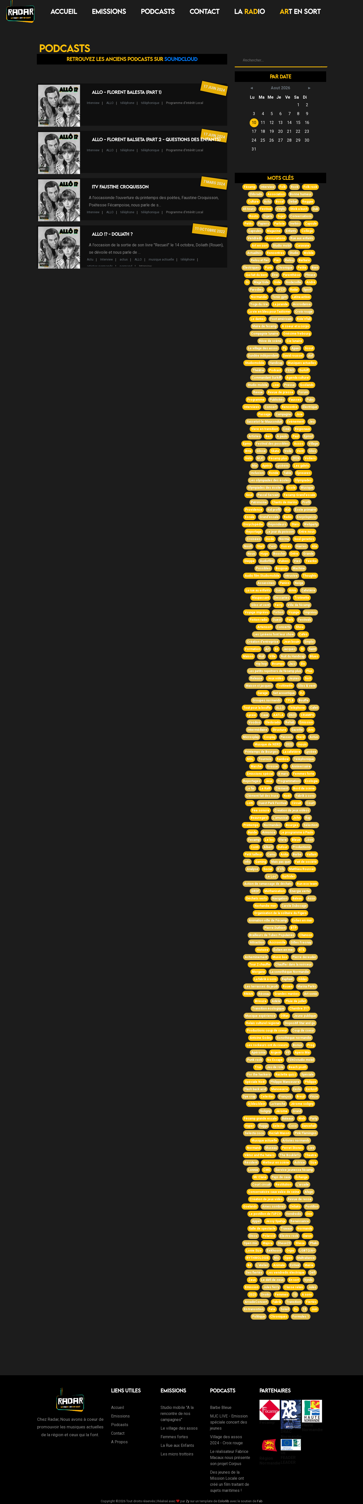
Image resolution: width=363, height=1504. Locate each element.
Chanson (305, 935)
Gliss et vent (260, 605)
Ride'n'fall (303, 319)
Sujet (281, 216)
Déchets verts (256, 898)
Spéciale (307, 1074)
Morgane (258, 972)
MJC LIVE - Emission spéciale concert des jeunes (229, 1422)
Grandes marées (286, 994)
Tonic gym (279, 297)
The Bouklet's (290, 1155)
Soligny (265, 1111)
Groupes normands (266, 700)
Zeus (252, 1280)
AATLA (278, 715)
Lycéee (310, 752)
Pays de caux (281, 1177)
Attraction (257, 942)
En (276, 649)
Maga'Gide (261, 282)
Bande (252, 832)
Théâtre (258, 370)
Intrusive (291, 575)
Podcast (275, 370)
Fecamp (254, 840)
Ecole (291, 487)
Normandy (304, 1228)
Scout (309, 348)
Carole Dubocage (294, 906)
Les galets (301, 465)
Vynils (308, 1280)
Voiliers (310, 458)
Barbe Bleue (220, 1407)
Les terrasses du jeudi (261, 986)
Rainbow (283, 759)
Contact (204, 11)
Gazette (297, 730)
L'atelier (262, 1265)
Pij (284, 348)
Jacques (289, 649)
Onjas (290, 1250)
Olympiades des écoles (265, 487)
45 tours (249, 209)
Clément (281, 788)
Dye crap (249, 1096)
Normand (253, 1148)
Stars (295, 524)
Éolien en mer (283, 950)
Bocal (280, 201)
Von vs (286, 546)
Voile (288, 451)
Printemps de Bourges (261, 752)
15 (304, 1309)
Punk (268, 267)
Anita (284, 854)
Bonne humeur (301, 194)
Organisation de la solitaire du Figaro (280, 913)
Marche (256, 766)
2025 (252, 1294)
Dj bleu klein (256, 1104)
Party (313, 1118)
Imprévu (310, 612)
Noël (287, 796)
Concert (271, 407)
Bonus (297, 1045)
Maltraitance (306, 1258)
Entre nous (307, 531)
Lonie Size (254, 1250)
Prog (310, 1045)
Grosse (272, 766)
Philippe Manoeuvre (285, 1082)
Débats (295, 1206)
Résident (250, 1162)
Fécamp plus (278, 458)
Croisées (254, 539)
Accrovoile (277, 942)
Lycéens (282, 465)
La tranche (278, 1104)
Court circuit (261, 1184)
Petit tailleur (253, 854)
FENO (290, 370)
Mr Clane (260, 1177)
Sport (307, 289)
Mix (254, 465)
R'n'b (280, 869)
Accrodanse (302, 304)
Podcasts (158, 11)
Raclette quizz (285, 1074)
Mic (276, 1258)
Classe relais (293, 1287)
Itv (270, 289)
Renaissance (299, 1221)
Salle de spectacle (262, 1228)
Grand (297, 1111)
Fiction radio (259, 619)
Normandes (272, 825)
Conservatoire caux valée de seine (273, 1192)
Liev (311, 1148)
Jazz (292, 663)
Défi (312, 1272)
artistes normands (100, 266)
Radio (288, 517)
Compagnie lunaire (264, 333)
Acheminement (256, 957)
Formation (252, 649)
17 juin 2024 (214, 88)
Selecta (278, 1126)
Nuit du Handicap (293, 656)
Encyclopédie (253, 524)
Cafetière (308, 590)
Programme (256, 399)
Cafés (303, 634)
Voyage (293, 612)
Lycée (251, 715)
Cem (272, 546)
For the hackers (258, 1074)
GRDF (255, 891)
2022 (289, 744)
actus (124, 259)
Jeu (312, 421)
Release (256, 678)
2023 (292, 715)
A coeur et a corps (295, 326)
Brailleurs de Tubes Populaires (271, 935)
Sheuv (300, 1243)
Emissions (109, 11)
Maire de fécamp (264, 326)
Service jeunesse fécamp (294, 1170)
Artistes (254, 436)
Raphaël (287, 979)
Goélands (307, 385)
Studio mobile (257, 385)
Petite (302, 267)
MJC (260, 458)
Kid (287, 509)
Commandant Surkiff (266, 377)
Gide (277, 282)
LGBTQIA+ (307, 1250)
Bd (249, 1265)
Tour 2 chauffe (259, 964)
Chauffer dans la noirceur (293, 964)
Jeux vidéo (275, 678)
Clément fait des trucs (262, 796)
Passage (264, 414)
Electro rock (289, 1236)
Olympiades (303, 480)
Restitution (283, 1184)
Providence (253, 509)
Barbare (304, 260)
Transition (293, 1302)
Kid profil (273, 509)
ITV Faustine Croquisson (120, 186)
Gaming (260, 862)
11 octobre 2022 (210, 230)
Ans (311, 730)
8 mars (283, 774)
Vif (288, 1052)
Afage (308, 1192)
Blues (314, 656)
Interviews (252, 407)
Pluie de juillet (296, 1001)
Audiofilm (267, 561)
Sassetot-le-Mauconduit (264, 421)
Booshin (279, 553)
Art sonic (310, 994)
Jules (312, 1287)
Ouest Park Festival (272, 803)
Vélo (248, 458)
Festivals (304, 619)
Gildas (302, 979)
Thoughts (310, 575)
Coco (293, 1126)
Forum (303, 392)
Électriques (251, 267)
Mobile (309, 253)
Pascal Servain (268, 495)
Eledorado (272, 722)
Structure (279, 730)
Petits (248, 223)
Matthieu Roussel (302, 869)
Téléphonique (304, 759)
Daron (307, 1236)
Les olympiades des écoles (269, 480)
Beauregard (259, 818)
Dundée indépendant (263, 355)
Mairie (309, 1265)
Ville (272, 656)
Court (310, 803)
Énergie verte (300, 891)
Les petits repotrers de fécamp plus (274, 671)
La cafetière (291, 752)
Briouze (261, 1001)
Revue (258, 392)
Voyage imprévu (256, 612)
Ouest (277, 619)
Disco (253, 1236)
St (302, 649)
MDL (250, 759)
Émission (306, 722)
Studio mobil (282, 245)
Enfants (291, 231)
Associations (275, 238)
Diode (270, 539)
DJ (302, 693)
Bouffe (303, 700)
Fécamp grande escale (260, 1118)
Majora (267, 1243)
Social (267, 869)
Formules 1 (300, 1316)
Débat (293, 201)
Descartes (281, 597)
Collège (307, 231)
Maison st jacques (259, 685)
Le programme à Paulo (296, 832)
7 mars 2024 (214, 182)
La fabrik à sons (265, 979)
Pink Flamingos (306, 1133)
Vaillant (311, 854)
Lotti (250, 803)
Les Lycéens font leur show (273, 634)
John (296, 818)
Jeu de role (275, 1067)
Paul (296, 436)
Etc (303, 663)
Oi (247, 282)
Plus (309, 671)
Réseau (263, 994)
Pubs (310, 399)
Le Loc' (271, 876)
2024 (295, 458)
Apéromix (258, 1052)
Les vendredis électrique (285, 1272)
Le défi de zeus (272, 1280)
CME (266, 1170)
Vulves (284, 561)
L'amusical (280, 818)
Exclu (297, 1089)
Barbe (297, 854)
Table (287, 473)
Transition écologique (268, 1008)
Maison (248, 656)
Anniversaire (301, 766)
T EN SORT (300, 11)
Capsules (255, 231)
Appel (256, 1221)
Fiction (278, 612)
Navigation (279, 898)
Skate (275, 451)
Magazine (274, 231)
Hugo (264, 553)
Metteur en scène (276, 1162)
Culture (253, 201)
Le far (250, 788)
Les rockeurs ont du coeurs (267, 1045)
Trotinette (301, 597)
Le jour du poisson (280, 531)
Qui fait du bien (256, 275)
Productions (301, 847)
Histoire (262, 950)
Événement (295, 421)
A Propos (119, 1441)
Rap (307, 818)
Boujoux (282, 568)
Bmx (248, 451)
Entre (294, 553)
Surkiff (304, 370)
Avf (310, 355)
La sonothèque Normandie (289, 972)
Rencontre (289, 407)
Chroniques (278, 1316)
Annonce (268, 832)
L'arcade (302, 1184)
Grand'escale (269, 517)
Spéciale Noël (255, 1082)
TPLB (290, 700)
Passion (286, 737)
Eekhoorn (274, 1250)
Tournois (265, 759)
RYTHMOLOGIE (257, 1258)
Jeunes (294, 678)
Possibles (263, 568)
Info (247, 862)
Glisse (261, 451)
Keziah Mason (279, 1133)
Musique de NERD (267, 744)
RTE (302, 950)
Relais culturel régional (262, 1023)
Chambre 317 (299, 1008)
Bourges (292, 825)
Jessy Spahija (275, 1221)
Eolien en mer (302, 920)
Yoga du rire (259, 304)
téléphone (127, 103)
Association (276, 194)
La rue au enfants (258, 590)
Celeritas (267, 1096)
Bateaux (287, 1118)
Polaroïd (269, 1236)
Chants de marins (284, 502)
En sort (294, 1280)
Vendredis (293, 1214)
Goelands (250, 1206)
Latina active (301, 297)
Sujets (267, 216)
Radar (294, 289)
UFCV (281, 289)
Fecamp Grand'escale (299, 495)
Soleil (284, 1309)
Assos (298, 443)
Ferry (278, 605)
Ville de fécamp (299, 605)
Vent (300, 451)
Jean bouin (291, 641)
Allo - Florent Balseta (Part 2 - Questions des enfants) (156, 139)
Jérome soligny (302, 1104)
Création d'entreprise (262, 641)
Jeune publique (305, 1016)
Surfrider (288, 876)
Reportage (254, 531)
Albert (268, 847)
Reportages (251, 781)
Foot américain (281, 319)
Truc (258, 1067)
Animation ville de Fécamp (268, 920)
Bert (268, 436)
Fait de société (306, 862)
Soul (249, 495)
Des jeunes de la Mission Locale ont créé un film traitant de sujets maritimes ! (229, 1481)
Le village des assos (263, 348)
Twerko (311, 561)
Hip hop (261, 663)
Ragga (263, 1126)
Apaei (295, 348)
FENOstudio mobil (301, 1060)
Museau (271, 1148)
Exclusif (311, 1089)
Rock (294, 187)
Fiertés (311, 1302)
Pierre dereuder (304, 957)
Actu (90, 259)
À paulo (282, 436)
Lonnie (253, 1170)
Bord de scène (304, 788)
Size (313, 1162)
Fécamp (249, 187)
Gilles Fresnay (301, 942)
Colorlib (223, 1501)
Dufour (283, 847)
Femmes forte (303, 774)
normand (126, 266)
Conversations (301, 216)
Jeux (268, 781)
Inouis (302, 744)
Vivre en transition (264, 429)
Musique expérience (260, 1016)
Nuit (261, 656)
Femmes (281, 1294)
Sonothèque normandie (294, 1038)
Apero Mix (302, 1052)
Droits (265, 1294)
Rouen (287, 986)
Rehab (289, 722)
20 (285, 766)
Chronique (285, 267)
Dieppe (249, 561)
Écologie (311, 781)
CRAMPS (307, 715)
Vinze (314, 1096)
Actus (313, 737)
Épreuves (303, 473)
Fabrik (276, 1302)
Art (267, 649)
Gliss (312, 451)
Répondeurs (277, 524)
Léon (309, 840)
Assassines (266, 583)
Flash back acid (255, 1089)
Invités (295, 223)
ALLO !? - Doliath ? (112, 234)
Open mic (250, 1243)
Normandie (259, 297)
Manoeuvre (279, 1089)
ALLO (110, 103)
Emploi (309, 641)
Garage (262, 693)
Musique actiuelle (264, 1140)
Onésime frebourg (296, 333)
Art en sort (260, 245)
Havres (301, 546)
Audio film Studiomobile (262, 575)
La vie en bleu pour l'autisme (269, 311)
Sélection (310, 825)
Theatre (311, 1155)
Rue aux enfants (301, 238)
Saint (312, 649)
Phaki (314, 1243)
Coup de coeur (303, 1030)
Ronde (273, 473)
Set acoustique (284, 693)
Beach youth (297, 1067)
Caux (264, 715)
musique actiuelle (161, 259)
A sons (307, 1294)
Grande (308, 553)
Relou (289, 260)
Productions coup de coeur (267, 1030)
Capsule (311, 223)
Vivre (283, 840)
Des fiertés (254, 1272)
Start (260, 546)
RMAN (248, 994)
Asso (311, 898)
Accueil (63, 11)
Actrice (299, 1162)
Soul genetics (304, 539)
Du (296, 1309)
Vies (297, 561)
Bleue (296, 840)
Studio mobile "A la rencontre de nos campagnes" (177, 1413)
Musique (307, 487)
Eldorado (255, 194)
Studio (294, 253)
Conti (254, 847)
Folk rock (310, 187)
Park (290, 619)
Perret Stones (292, 1148)
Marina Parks (306, 986)
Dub (315, 209)
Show (300, 627)
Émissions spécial (260, 774)
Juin (314, 1309)
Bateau (297, 898)
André (310, 282)
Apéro (266, 465)
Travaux (286, 1228)
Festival (265, 209)
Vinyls (280, 209)
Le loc (269, 840)
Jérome (282, 1111)
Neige (299, 583)
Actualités (254, 253)
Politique (258, 1316)
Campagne (283, 414)
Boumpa (278, 663)
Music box (279, 957)
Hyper (249, 1126)
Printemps (250, 825)
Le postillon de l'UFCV (265, 1214)
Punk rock (254, 1060)
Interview (93, 103)
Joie (299, 414)
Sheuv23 (283, 1243)
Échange (301, 1177)
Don (309, 1214)
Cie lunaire (294, 341)
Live (276, 385)
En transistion (254, 1309)
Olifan (284, 1016)
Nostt (248, 546)
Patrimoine (259, 502)
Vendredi (254, 238)
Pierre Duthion (275, 928)
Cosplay (269, 737)
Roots (253, 216)
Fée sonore (260, 810)
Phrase (310, 275)
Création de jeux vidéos (291, 810)
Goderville (293, 282)
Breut (301, 1096)
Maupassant (260, 597)
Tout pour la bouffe (257, 708)
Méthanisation (274, 891)
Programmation (288, 781)
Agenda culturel (297, 377)
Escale (249, 517)
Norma (284, 539)
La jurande (280, 304)
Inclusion (257, 473)
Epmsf (308, 436)
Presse (289, 385)
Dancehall (309, 1126)
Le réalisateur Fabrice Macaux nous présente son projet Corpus (230, 1457)
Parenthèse (291, 275)
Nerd (300, 737)
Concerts (284, 627)
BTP (294, 928)
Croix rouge (304, 311)
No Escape (275, 1060)
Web (301, 1118)
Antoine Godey (261, 1038)
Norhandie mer (265, 906)
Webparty (311, 524)
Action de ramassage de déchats (268, 884)
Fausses (295, 399)
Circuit (296, 803)
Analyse (252, 869)
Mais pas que (280, 862)
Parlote (279, 223)
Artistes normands (295, 1140)
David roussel (293, 355)
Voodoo (254, 722)
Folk (282, 187)
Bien (315, 267)
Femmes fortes (174, 1436)
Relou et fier (260, 260)
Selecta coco (254, 1133)
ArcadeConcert (256, 1302)
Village (313, 443)
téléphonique (150, 103)
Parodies (256, 289)
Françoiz (285, 1096)
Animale (279, 1265)
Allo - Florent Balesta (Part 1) (126, 92)
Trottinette (285, 685)
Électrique (309, 407)
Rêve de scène (270, 341)
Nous (251, 553)
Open (288, 1258)
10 (295, 1294)
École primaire (305, 509)
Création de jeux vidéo (266, 1199)
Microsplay (251, 737)
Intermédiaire (257, 730)
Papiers (263, 223)
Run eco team (307, 884)
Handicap (275, 363)
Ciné (286, 429)
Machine (299, 568)
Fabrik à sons (305, 796)
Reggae (307, 201)
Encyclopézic (306, 517)
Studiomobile (254, 363)
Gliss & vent (307, 685)
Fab (260, 1501)
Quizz (279, 590)
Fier (277, 260)
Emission (251, 1287)
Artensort (264, 627)
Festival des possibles (272, 443)
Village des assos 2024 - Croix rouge (226, 1439)
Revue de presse (280, 392)
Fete (272, 1309)
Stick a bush (298, 209)
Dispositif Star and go (299, 1023)
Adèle (276, 1001)
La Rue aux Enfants (177, 1445)
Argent (276, 1052)
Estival (294, 1265)
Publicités (277, 399)
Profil (306, 502)
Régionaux (302, 429)
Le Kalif (265, 788)
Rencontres (275, 253)
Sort (308, 678)
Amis (292, 590)
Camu (271, 854)
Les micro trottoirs (177, 1454)
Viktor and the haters (259, 1155)
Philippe (310, 1082)
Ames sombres (273, 1206)
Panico (285, 583)
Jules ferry (271, 1287)
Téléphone (297, 708)
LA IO (249, 11)
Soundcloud (180, 59)
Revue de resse (300, 1199)
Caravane (302, 245)
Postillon (311, 1206)
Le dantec (258, 319)
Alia (314, 546)
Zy (187, 1501)
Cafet (314, 708)
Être (275, 275)
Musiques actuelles (302, 363)
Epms (247, 443)
